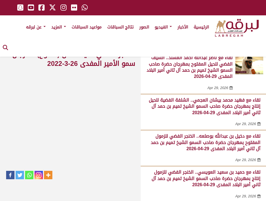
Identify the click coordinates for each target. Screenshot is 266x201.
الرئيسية (201, 27)
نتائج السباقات (120, 27)
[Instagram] (39, 175)
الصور (144, 27)
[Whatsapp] (29, 175)
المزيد (58, 27)
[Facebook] (10, 175)
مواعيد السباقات (87, 27)
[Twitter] (20, 175)
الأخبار (182, 27)
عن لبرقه (36, 27)
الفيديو (163, 27)
